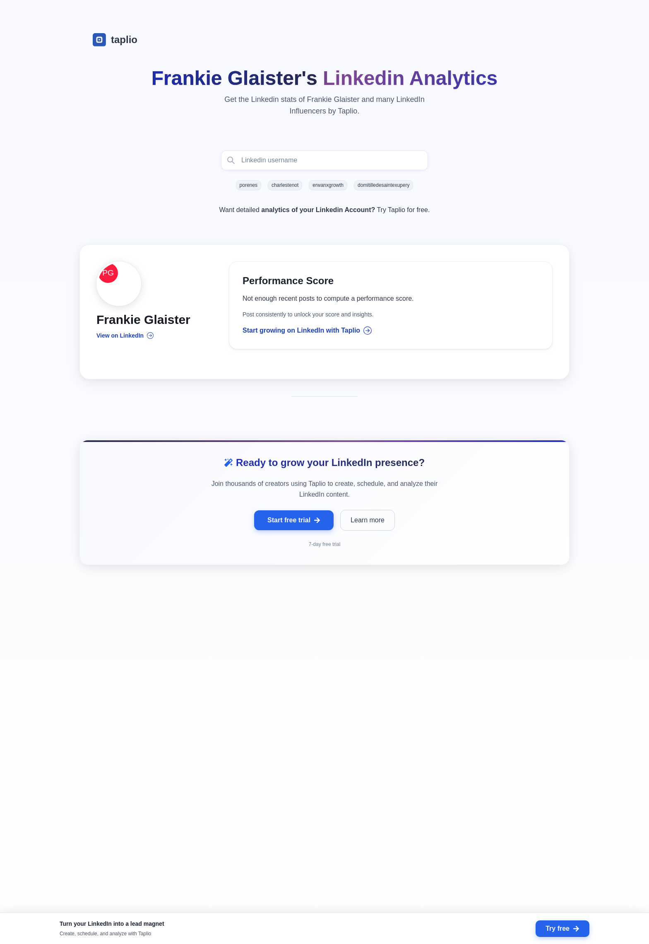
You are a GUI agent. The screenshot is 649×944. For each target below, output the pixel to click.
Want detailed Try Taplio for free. (324, 209)
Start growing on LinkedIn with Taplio (307, 334)
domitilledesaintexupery (383, 185)
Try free (562, 928)
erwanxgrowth (328, 185)
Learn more (368, 528)
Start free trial (293, 528)
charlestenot (285, 185)
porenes (248, 185)
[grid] (324, 778)
